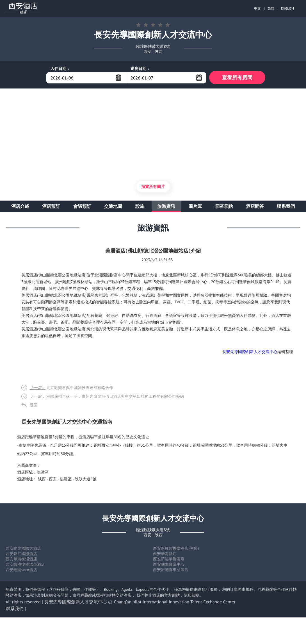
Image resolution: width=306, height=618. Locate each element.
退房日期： (140, 68)
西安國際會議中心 (168, 564)
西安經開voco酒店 (21, 570)
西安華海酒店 (165, 554)
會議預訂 (82, 207)
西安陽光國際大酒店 (23, 548)
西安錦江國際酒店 (21, 554)
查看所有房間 (237, 77)
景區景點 (224, 207)
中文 (257, 8)
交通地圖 (113, 207)
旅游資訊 (166, 207)
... (118, 77)
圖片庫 (195, 207)
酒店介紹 (20, 207)
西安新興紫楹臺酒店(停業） (177, 548)
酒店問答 (255, 207)
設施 (139, 207)
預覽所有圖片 (153, 187)
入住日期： (60, 68)
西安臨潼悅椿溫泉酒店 (25, 564)
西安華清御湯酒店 (21, 559)
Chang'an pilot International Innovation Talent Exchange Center (175, 602)
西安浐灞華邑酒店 (168, 559)
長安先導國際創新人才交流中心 (249, 352)
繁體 (271, 8)
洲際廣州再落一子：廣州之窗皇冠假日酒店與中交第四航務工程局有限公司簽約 (107, 396)
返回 (34, 405)
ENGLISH (287, 8)
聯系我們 (286, 207)
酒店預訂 (51, 207)
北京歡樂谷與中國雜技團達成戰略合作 (71, 388)
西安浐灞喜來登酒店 (170, 570)
